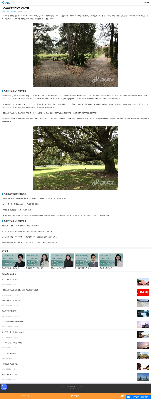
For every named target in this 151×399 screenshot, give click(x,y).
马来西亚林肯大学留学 (10, 279)
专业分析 (13, 11)
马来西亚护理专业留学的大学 (12, 343)
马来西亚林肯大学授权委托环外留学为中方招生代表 (20, 290)
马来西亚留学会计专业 (10, 374)
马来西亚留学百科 (8, 284)
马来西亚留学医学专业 (10, 364)
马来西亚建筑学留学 (9, 353)
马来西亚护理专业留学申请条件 (13, 332)
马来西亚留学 (5, 11)
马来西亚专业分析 (8, 316)
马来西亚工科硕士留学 (10, 311)
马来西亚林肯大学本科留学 (11, 300)
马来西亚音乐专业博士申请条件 (13, 322)
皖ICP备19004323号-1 (75, 389)
